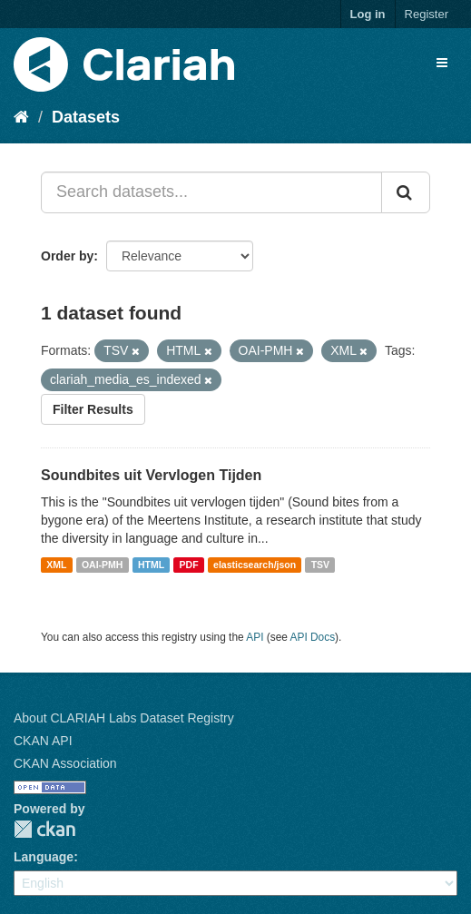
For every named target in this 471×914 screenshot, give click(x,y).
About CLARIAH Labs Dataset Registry (124, 718)
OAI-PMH (102, 564)
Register (426, 14)
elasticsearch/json (254, 564)
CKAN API (43, 740)
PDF (189, 564)
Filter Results (93, 409)
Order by (67, 256)
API (254, 637)
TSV (320, 564)
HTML (151, 564)
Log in (368, 14)
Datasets (86, 117)
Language (44, 857)
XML (56, 564)
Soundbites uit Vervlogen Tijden (151, 475)
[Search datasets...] (211, 192)
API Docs (313, 637)
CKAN (44, 829)
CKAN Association (65, 763)
